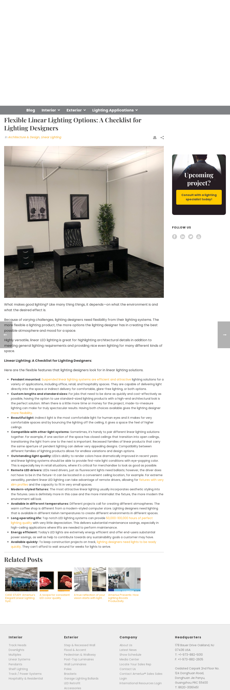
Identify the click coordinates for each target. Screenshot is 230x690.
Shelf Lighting (18, 669)
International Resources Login (141, 683)
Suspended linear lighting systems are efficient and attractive (86, 379)
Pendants (15, 664)
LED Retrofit (72, 683)
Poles (68, 669)
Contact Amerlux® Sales (137, 674)
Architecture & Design (24, 137)
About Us (126, 645)
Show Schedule (130, 655)
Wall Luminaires (75, 664)
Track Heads (17, 645)
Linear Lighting (51, 137)
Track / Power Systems (25, 674)
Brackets (70, 674)
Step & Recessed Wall (79, 645)
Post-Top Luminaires (79, 659)
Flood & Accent (75, 650)
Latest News (128, 650)
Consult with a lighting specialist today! (199, 197)
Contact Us (128, 669)
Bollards (93, 678)
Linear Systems (19, 659)
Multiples (15, 655)
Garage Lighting (75, 678)
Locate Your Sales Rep (135, 664)
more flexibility (21, 413)
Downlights (16, 650)
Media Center (129, 659)
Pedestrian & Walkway (80, 655)
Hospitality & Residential (26, 678)
